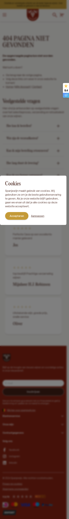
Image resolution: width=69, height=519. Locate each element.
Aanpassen (37, 216)
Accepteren (17, 216)
